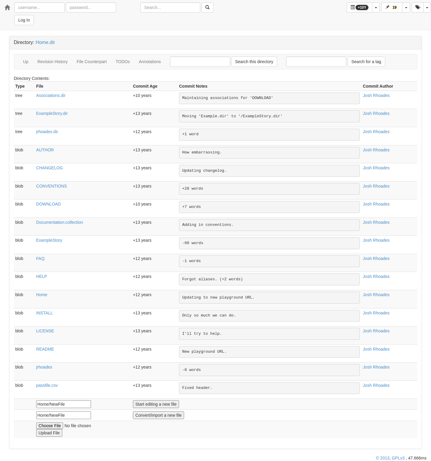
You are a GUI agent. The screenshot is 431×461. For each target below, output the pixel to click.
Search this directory (254, 61)
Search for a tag (366, 61)
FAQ (40, 258)
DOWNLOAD (48, 204)
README (45, 349)
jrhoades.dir (47, 131)
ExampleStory (49, 240)
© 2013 (382, 458)
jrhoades (44, 367)
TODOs (123, 61)
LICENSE (45, 330)
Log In (24, 20)
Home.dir (45, 42)
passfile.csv (47, 385)
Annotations (150, 61)
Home (41, 294)
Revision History (52, 61)
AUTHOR (45, 149)
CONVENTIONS (51, 186)
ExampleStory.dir (52, 113)
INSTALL (44, 313)
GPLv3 (398, 458)
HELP (41, 276)
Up (25, 61)
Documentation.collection (59, 222)
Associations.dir (51, 95)
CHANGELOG (49, 167)
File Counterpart (92, 61)
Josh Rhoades (376, 95)
